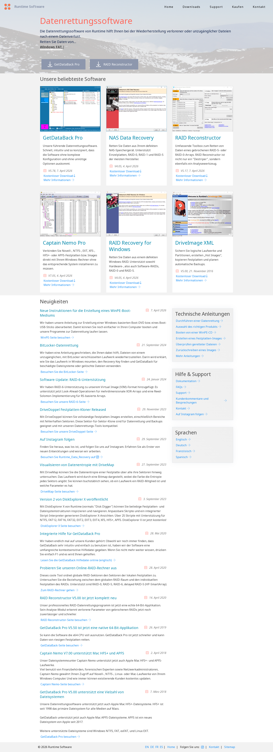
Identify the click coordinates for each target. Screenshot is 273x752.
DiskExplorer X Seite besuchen (61, 526)
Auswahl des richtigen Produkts (196, 327)
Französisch (183, 451)
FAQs (179, 387)
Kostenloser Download (60, 176)
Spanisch (182, 457)
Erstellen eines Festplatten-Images (199, 338)
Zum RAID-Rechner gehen (58, 590)
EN (147, 747)
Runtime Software (29, 6)
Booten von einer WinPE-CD (194, 332)
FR (156, 747)
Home (168, 7)
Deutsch (181, 445)
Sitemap (229, 747)
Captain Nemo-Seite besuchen (60, 684)
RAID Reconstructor (117, 64)
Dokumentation (186, 381)
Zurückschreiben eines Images (196, 350)
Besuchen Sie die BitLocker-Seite (62, 372)
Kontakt (259, 7)
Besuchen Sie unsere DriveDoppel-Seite (67, 431)
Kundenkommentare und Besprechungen (192, 400)
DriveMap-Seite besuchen (58, 491)
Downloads (191, 7)
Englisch (181, 439)
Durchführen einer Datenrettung (197, 321)
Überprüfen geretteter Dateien (196, 344)
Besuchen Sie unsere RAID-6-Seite (63, 402)
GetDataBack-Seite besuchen (60, 645)
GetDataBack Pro (64, 64)
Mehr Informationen (57, 180)
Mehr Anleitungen (188, 356)
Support (216, 7)
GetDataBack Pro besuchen (58, 737)
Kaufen (238, 7)
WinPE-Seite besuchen (55, 337)
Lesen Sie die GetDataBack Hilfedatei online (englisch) (76, 560)
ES (161, 747)
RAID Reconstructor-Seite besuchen (64, 620)
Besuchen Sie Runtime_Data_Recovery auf (70, 457)
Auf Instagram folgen (190, 414)
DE (152, 747)
